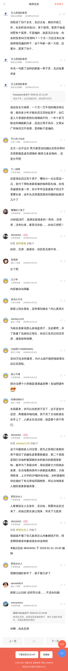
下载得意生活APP (26, 654)
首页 (62, 644)
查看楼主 (59, 4)
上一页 (13, 641)
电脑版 (46, 654)
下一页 (55, 641)
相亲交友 (34, 4)
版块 (62, 653)
